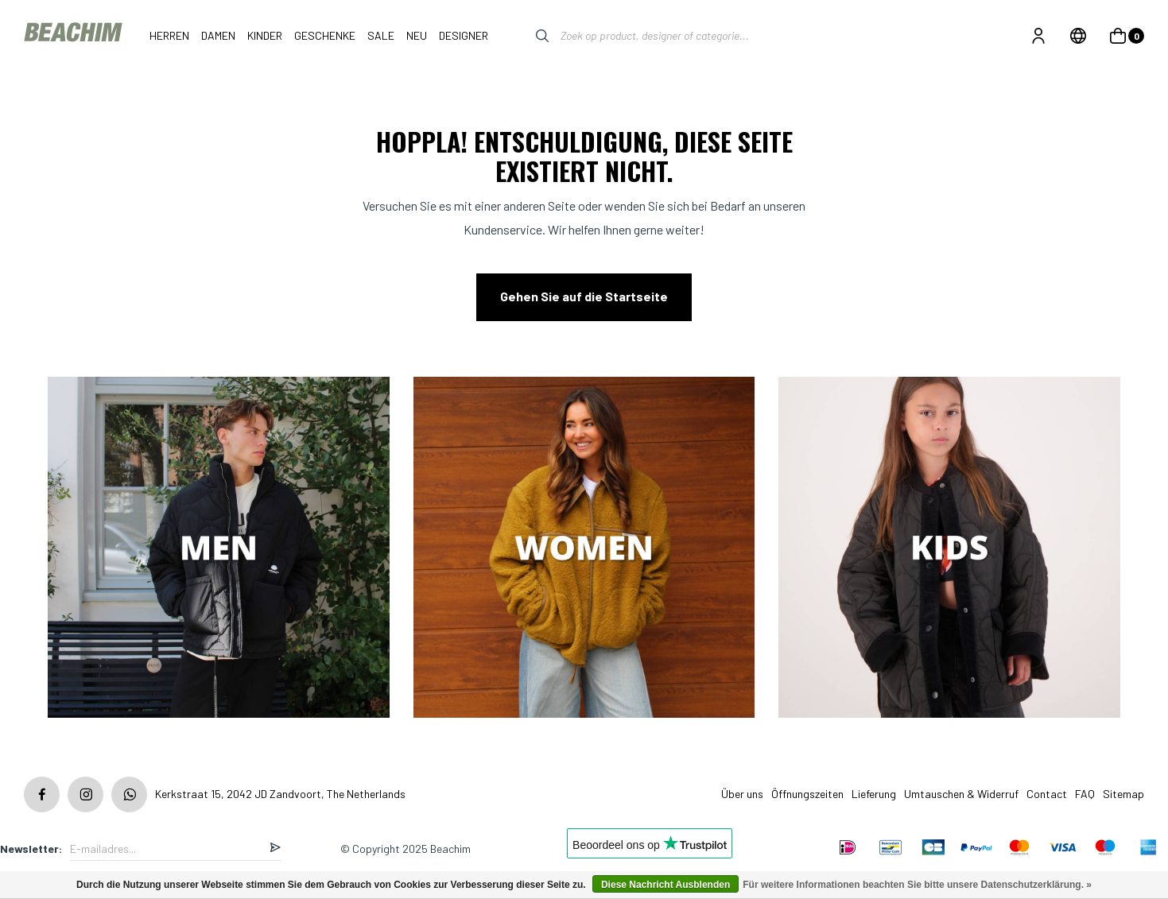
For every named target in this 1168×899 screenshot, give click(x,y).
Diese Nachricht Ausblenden (665, 884)
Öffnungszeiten (807, 793)
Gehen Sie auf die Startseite (584, 296)
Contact (1046, 793)
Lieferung (874, 793)
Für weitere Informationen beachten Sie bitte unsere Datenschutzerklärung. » (917, 884)
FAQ (1085, 793)
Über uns (742, 793)
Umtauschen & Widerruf (961, 793)
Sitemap (1123, 793)
